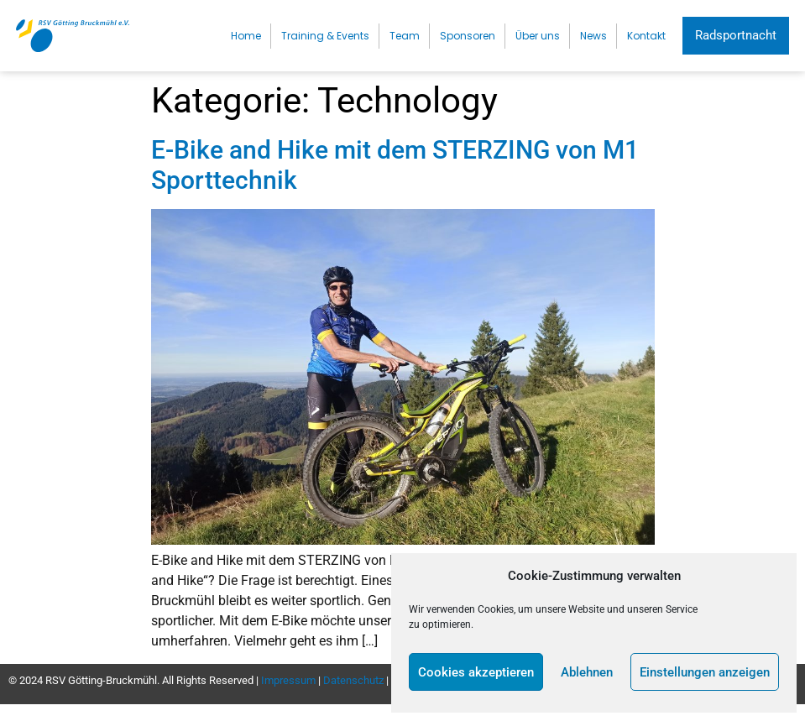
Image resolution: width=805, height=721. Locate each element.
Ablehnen (587, 672)
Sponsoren (467, 36)
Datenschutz (353, 680)
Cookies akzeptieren (476, 672)
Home (246, 36)
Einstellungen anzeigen (705, 672)
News (593, 36)
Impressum (288, 680)
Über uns (537, 36)
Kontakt (646, 36)
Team (404, 36)
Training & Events (325, 36)
